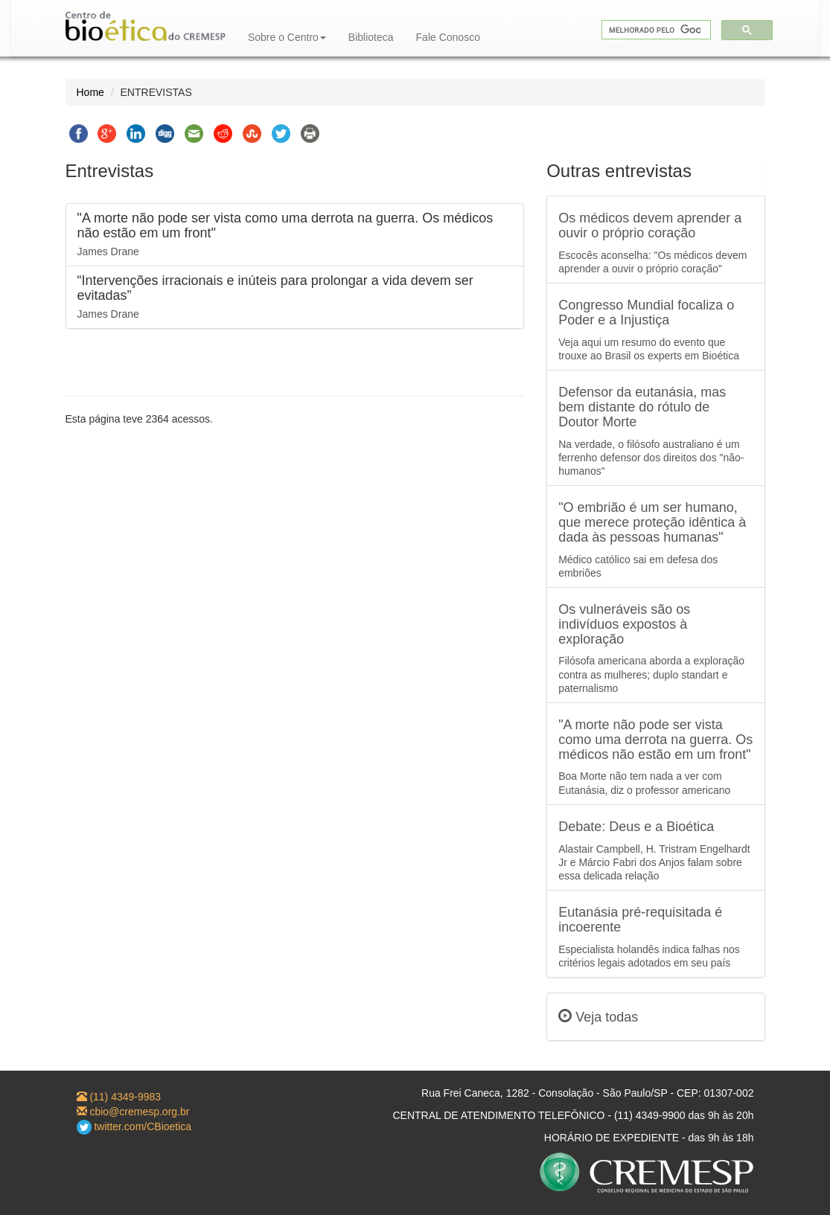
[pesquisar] (654, 30)
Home (90, 92)
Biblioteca (371, 37)
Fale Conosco (448, 37)
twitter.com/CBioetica (134, 1126)
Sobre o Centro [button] (287, 37)
